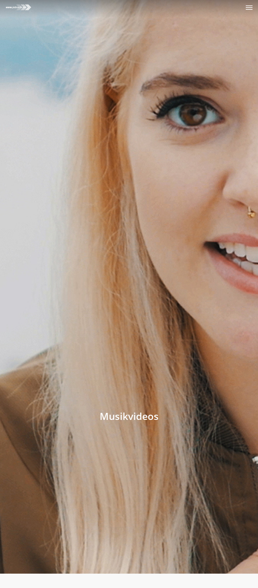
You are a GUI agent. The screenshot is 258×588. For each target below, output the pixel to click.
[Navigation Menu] (249, 7)
